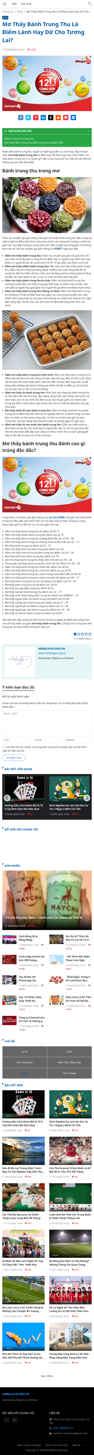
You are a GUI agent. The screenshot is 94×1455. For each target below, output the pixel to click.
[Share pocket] (65, 119)
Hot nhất (26, 3)
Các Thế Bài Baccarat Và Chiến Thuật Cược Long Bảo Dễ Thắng (21, 1216)
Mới (14, 3)
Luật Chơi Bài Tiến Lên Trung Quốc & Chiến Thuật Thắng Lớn (70, 1216)
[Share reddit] (58, 119)
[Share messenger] (73, 119)
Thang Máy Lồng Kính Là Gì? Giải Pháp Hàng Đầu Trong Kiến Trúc (69, 1355)
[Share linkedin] (43, 119)
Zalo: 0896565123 (63, 1428)
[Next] (86, 798)
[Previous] (7, 798)
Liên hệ (76, 1445)
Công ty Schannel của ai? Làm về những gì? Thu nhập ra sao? (32, 1021)
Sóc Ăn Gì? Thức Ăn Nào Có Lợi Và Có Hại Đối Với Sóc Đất (78, 940)
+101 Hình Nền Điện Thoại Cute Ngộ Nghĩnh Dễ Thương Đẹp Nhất (78, 962)
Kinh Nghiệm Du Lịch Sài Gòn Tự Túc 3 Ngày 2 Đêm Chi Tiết (68, 807)
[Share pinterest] (35, 119)
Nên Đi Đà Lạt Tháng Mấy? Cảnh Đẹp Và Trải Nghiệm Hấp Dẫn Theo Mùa (23, 1171)
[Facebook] (6, 1421)
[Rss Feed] (15, 1421)
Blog (20, 11)
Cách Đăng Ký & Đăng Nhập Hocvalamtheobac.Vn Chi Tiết (31, 942)
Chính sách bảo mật (56, 1445)
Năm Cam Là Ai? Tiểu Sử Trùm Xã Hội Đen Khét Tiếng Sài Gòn (78, 1000)
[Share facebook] (20, 119)
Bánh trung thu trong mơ (19, 138)
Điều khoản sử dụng (29, 1445)
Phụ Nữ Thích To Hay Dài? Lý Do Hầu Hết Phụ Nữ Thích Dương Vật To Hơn (22, 1357)
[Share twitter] (28, 119)
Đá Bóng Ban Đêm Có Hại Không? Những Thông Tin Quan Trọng (69, 1262)
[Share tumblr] (50, 119)
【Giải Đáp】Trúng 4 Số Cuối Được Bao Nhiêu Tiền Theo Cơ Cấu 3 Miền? (78, 982)
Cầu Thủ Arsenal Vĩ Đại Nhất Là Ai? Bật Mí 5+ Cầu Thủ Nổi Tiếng (70, 1169)
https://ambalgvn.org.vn (52, 653)
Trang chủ (8, 11)
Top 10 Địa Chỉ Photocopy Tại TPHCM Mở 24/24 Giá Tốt (31, 982)
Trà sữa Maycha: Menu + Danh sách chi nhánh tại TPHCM (43, 917)
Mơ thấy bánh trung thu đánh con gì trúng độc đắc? (34, 142)
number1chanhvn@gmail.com (70, 1433)
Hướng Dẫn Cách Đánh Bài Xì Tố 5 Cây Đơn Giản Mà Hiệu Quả (24, 807)
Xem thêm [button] (47, 1376)
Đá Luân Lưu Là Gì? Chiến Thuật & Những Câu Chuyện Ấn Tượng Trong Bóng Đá (22, 1311)
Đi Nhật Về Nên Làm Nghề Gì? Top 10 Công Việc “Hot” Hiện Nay (22, 1262)
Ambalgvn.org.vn (51, 648)
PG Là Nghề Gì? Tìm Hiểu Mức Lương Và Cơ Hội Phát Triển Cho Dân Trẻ (68, 1311)
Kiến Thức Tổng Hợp (63, 1209)
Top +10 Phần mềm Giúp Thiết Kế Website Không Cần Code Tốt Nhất (30, 1002)
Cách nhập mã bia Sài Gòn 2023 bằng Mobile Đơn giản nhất (32, 962)
